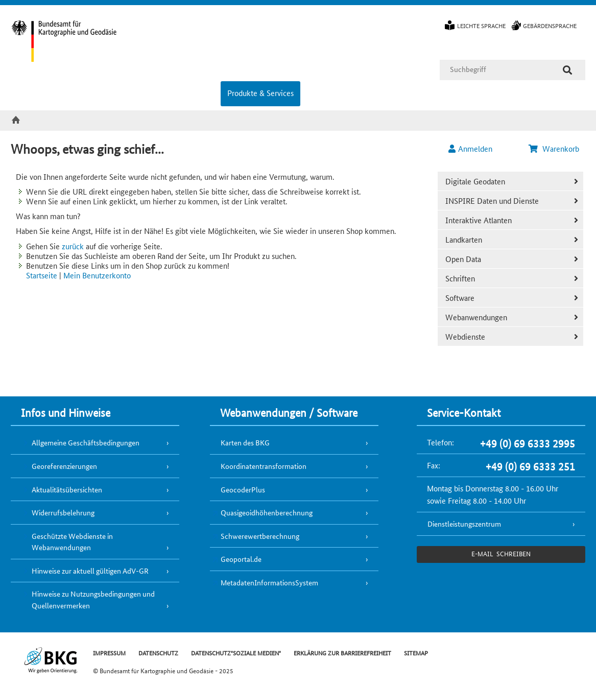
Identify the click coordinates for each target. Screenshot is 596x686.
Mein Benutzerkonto (97, 275)
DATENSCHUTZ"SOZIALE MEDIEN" (236, 652)
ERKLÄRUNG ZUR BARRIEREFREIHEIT (342, 652)
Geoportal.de (241, 559)
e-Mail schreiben (500, 553)
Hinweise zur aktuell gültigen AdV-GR (90, 570)
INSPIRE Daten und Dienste (492, 200)
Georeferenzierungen (64, 466)
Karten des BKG (245, 442)
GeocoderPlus (243, 489)
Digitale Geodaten (475, 181)
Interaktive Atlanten (478, 220)
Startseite (41, 275)
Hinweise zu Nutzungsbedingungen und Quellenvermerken (93, 599)
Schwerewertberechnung (260, 536)
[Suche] (567, 70)
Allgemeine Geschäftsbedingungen (85, 442)
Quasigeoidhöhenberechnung (267, 512)
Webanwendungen (476, 317)
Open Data (463, 258)
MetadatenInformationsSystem (269, 582)
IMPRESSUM (109, 652)
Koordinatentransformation (263, 466)
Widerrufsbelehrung (63, 512)
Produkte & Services (260, 92)
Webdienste (465, 336)
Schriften (460, 278)
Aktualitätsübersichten (67, 489)
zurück (73, 246)
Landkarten (463, 239)
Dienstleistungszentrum (464, 523)
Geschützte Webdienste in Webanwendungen (72, 542)
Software (459, 297)
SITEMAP (416, 652)
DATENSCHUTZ (158, 652)
